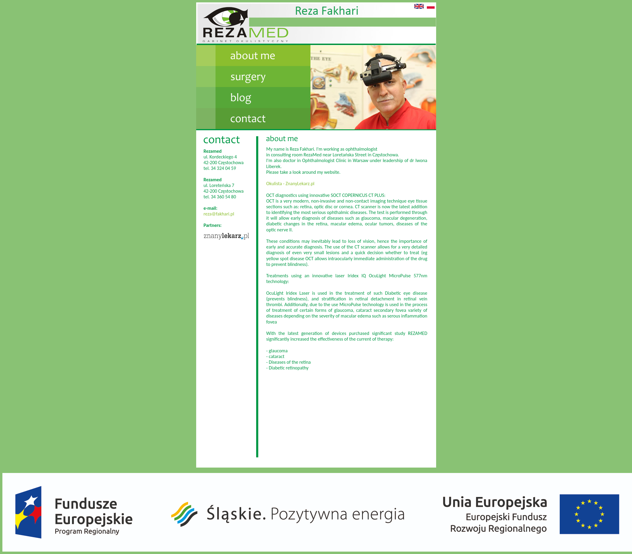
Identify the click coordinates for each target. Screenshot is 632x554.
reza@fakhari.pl (219, 214)
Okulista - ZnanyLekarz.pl (290, 183)
